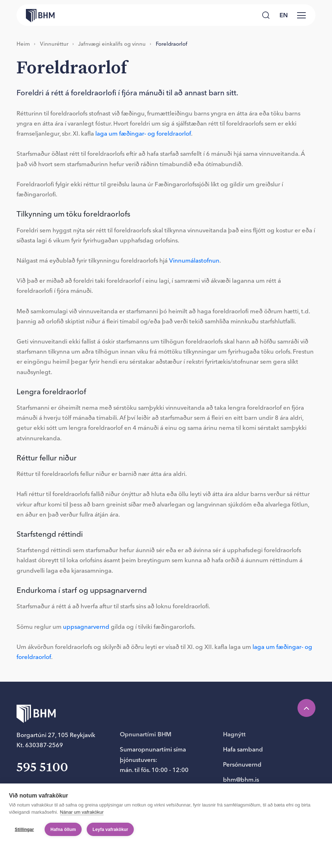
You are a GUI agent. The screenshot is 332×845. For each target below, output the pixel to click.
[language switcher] (283, 15)
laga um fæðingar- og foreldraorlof (143, 133)
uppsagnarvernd (86, 626)
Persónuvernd (242, 764)
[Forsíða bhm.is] (36, 15)
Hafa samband (243, 749)
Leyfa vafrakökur (110, 829)
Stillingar (24, 829)
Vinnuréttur (54, 43)
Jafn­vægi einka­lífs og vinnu (112, 43)
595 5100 (42, 768)
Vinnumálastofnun (194, 260)
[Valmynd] (301, 15)
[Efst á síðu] (306, 708)
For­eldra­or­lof (171, 43)
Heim (23, 43)
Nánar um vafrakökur (82, 812)
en (283, 15)
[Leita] (266, 15)
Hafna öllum (63, 829)
